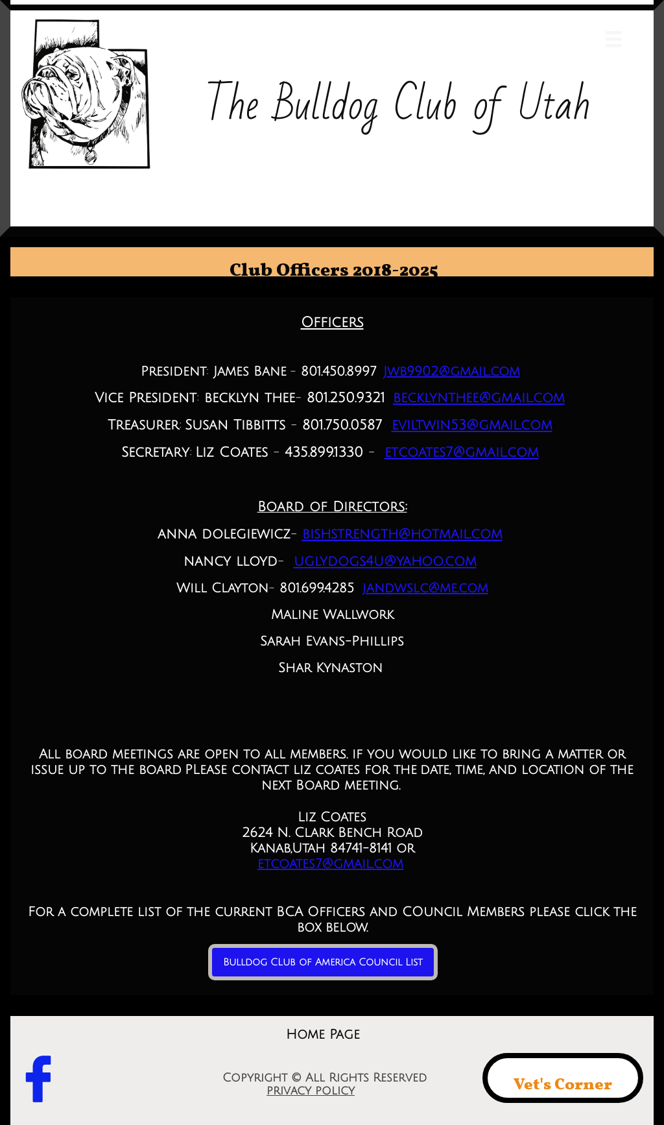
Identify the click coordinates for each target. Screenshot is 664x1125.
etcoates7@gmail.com (462, 452)
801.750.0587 (342, 425)
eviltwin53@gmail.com (472, 425)
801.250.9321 (346, 398)
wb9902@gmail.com (453, 372)
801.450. (323, 372)
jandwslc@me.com (425, 588)
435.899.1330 (324, 452)
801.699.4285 (316, 588)
